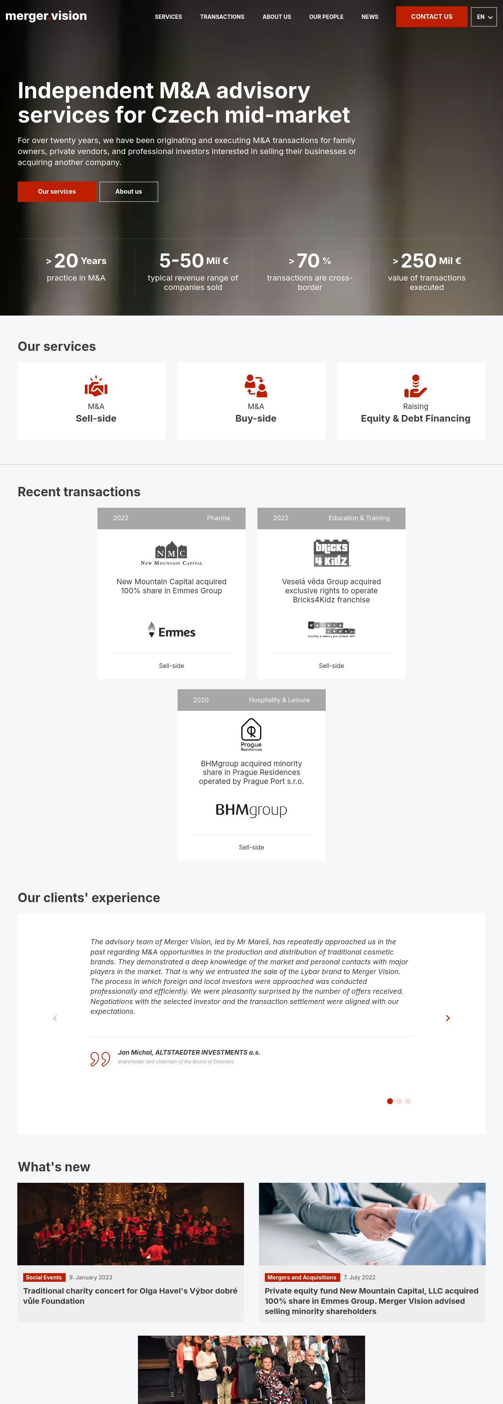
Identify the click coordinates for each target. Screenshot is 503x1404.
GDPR (476, 1272)
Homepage (34, 1272)
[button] (390, 939)
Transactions (207, 16)
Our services (57, 192)
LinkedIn (37, 1333)
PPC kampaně (467, 1375)
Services (148, 16)
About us (267, 16)
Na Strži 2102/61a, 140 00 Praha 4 (241, 1343)
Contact (420, 1272)
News (368, 16)
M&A (92, 408)
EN (481, 17)
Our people (321, 16)
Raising (411, 408)
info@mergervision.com (60, 1322)
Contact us (431, 16)
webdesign (428, 1375)
